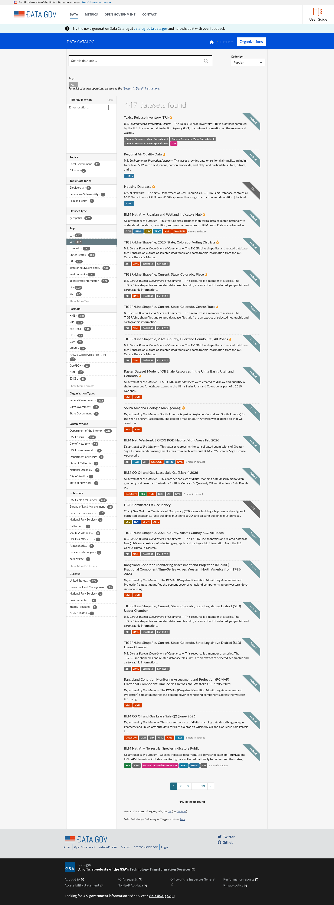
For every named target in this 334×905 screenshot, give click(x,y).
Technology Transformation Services (160, 869)
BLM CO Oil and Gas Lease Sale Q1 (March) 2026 (161, 472)
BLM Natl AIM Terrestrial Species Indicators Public (161, 748)
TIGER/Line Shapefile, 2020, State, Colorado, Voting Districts (169, 242)
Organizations (251, 41)
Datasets (227, 42)
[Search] (206, 61)
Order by (237, 56)
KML (178, 494)
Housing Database (137, 186)
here (182, 819)
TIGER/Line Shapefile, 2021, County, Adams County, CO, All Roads (174, 533)
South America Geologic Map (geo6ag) (152, 408)
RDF (136, 522)
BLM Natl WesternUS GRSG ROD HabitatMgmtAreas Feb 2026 (171, 440)
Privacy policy (233, 885)
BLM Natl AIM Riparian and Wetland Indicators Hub (163, 214)
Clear (110, 99)
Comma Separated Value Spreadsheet (146, 139)
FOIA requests (128, 879)
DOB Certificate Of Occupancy (147, 505)
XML (167, 231)
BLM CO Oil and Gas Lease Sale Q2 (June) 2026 (160, 716)
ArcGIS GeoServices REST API (160, 765)
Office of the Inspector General (192, 879)
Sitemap (125, 847)
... (195, 786)
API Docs (181, 811)
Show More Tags (79, 301)
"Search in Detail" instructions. (141, 88)
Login (164, 847)
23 (203, 786)
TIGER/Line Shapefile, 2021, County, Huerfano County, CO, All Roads (176, 339)
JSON (146, 522)
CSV (148, 231)
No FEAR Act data (130, 885)
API (174, 143)
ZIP (127, 263)
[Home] (35, 14)
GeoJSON (179, 231)
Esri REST (148, 263)
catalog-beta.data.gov (151, 28)
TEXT (158, 231)
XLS (142, 494)
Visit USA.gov (160, 896)
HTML (129, 175)
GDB (128, 231)
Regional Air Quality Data (143, 154)
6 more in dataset (197, 231)
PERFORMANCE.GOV (146, 847)
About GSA (72, 879)
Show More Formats (82, 386)
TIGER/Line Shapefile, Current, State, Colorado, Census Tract (169, 307)
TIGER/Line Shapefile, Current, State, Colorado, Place (164, 274)
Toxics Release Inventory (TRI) (146, 117)
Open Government (84, 847)
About (67, 847)
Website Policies (108, 847)
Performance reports (238, 879)
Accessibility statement (82, 885)
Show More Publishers (83, 566)
